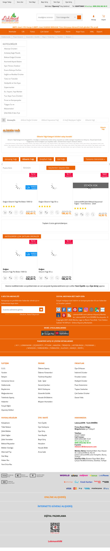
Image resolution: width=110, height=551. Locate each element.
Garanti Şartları (44, 385)
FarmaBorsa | (43, 348)
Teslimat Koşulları (45, 377)
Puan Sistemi (18, 37)
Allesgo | (65, 348)
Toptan (57, 31)
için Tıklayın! (85, 429)
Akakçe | (74, 348)
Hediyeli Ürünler (81, 381)
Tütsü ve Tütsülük (11, 79)
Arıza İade (42, 452)
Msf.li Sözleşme (44, 389)
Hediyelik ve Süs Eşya (12, 83)
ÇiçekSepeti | (39, 345)
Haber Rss (5, 460)
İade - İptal (42, 381)
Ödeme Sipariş (43, 368)
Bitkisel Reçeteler (8, 443)
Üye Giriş (68, 2)
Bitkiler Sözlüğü (7, 448)
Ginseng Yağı (11, 159)
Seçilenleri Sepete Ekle (60, 168)
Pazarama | (90, 345)
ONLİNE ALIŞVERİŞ (55, 497)
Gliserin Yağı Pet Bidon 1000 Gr (15, 272)
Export (99, 31)
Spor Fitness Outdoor (12, 66)
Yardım (60, 37)
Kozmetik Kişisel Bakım (13, 61)
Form (68, 31)
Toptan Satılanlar (81, 389)
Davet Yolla (79, 397)
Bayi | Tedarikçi (48, 37)
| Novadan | (31, 348)
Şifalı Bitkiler (6, 431)
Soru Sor (20, 2)
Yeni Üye (57, 2)
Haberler (4, 401)
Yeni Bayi (32, 2)
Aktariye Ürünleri (10, 48)
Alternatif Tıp (6, 452)
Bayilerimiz (5, 389)
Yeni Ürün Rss (6, 464)
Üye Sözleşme (43, 427)
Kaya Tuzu (80, 31)
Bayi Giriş (44, 2)
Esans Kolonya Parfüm (12, 70)
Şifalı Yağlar (5, 435)
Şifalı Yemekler (7, 439)
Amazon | (57, 345)
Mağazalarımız (7, 393)
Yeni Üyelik (80, 286)
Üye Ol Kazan (80, 368)
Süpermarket (9, 87)
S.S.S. (3, 368)
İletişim (68, 37)
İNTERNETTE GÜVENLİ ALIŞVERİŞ (55, 506)
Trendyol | (67, 345)
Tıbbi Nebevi (6, 427)
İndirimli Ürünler (81, 372)
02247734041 (79, 6)
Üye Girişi (94, 286)
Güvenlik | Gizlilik (32, 37)
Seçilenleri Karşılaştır (42, 168)
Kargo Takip (7, 2)
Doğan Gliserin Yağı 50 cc (48, 202)
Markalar (12, 31)
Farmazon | (55, 348)
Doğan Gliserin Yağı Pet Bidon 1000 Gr (17, 202)
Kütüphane (5, 423)
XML (92, 31)
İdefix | (81, 348)
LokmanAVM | (27, 345)
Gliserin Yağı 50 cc (46, 272)
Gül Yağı (61, 159)
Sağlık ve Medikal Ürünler (14, 74)
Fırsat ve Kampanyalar (12, 100)
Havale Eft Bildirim (45, 397)
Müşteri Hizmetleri (45, 401)
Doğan (6, 269)
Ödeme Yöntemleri (45, 372)
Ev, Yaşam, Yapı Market (13, 91)
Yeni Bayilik (42, 435)
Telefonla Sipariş (7, 397)
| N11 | (17, 345)
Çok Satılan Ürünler (82, 393)
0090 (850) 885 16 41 (83, 439)
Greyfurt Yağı (46, 159)
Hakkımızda (5, 37)
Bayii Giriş (42, 439)
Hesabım (41, 443)
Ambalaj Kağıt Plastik (12, 53)
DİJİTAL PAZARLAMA (55, 515)
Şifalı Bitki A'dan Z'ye (12, 113)
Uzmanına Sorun (7, 381)
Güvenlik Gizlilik (44, 393)
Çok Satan (44, 31)
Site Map (4, 456)
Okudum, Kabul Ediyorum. (20, 314)
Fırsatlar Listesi (80, 377)
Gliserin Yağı (28, 159)
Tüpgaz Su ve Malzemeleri (9, 106)
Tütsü (32, 31)
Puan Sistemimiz (81, 385)
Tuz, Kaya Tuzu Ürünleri (13, 96)
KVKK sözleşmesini (12, 314)
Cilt (23, 31)
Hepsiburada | (78, 345)
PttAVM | (49, 345)
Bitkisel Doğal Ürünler (12, 57)
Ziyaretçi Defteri (7, 410)
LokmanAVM (55, 541)
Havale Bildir (43, 448)
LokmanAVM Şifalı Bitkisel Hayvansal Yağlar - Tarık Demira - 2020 (88, 203)
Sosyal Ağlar (6, 406)
